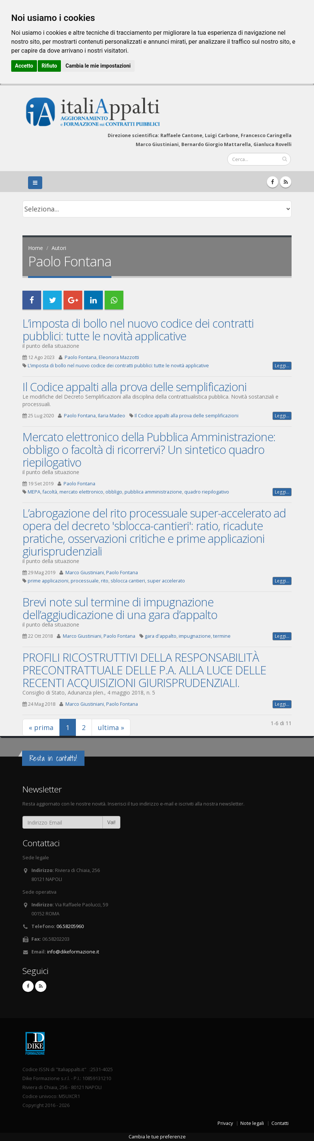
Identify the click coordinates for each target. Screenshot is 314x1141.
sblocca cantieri (128, 581)
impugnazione (195, 636)
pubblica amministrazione (153, 492)
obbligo (113, 492)
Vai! (111, 822)
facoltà (50, 492)
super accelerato (166, 581)
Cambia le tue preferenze (157, 1137)
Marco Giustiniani (84, 572)
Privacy (225, 1123)
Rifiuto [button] (49, 66)
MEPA (34, 492)
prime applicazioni (48, 581)
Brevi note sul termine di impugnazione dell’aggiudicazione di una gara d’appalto (119, 608)
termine (222, 636)
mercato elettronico (81, 492)
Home (35, 247)
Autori (59, 247)
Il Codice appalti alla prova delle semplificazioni (134, 387)
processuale (85, 581)
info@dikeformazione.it (73, 952)
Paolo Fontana (80, 357)
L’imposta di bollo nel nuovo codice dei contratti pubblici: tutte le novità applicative (138, 329)
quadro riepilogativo (206, 492)
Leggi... (282, 365)
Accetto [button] (24, 66)
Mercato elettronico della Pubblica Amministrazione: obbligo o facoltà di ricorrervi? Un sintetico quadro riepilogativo (148, 449)
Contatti (280, 1123)
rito (104, 581)
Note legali (252, 1123)
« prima (41, 727)
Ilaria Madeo (111, 415)
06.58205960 (70, 926)
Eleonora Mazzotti (119, 357)
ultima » (111, 727)
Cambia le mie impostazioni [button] (97, 66)
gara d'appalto (160, 636)
